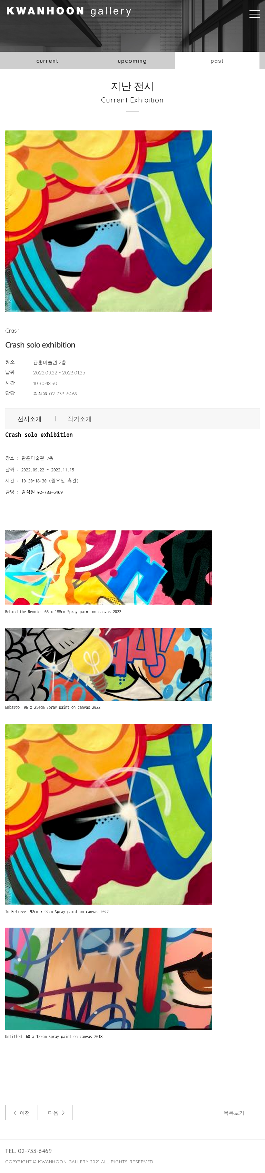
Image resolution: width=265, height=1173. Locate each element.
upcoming (132, 60)
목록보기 (234, 1113)
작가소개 (79, 419)
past (217, 60)
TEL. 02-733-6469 (28, 1150)
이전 (25, 1113)
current (47, 60)
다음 (53, 1113)
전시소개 (29, 419)
